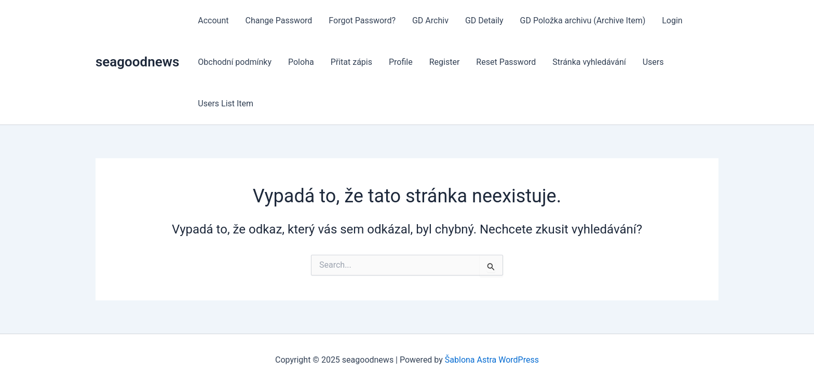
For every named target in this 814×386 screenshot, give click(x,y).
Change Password (278, 20)
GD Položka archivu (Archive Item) (583, 20)
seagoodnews (137, 62)
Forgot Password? (362, 20)
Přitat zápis (351, 62)
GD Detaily (484, 20)
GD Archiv (430, 20)
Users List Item (225, 103)
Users (653, 62)
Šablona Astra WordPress (492, 360)
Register (444, 62)
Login (672, 20)
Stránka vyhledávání (589, 62)
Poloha (301, 62)
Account (213, 20)
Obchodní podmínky (235, 62)
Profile (401, 62)
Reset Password (506, 62)
